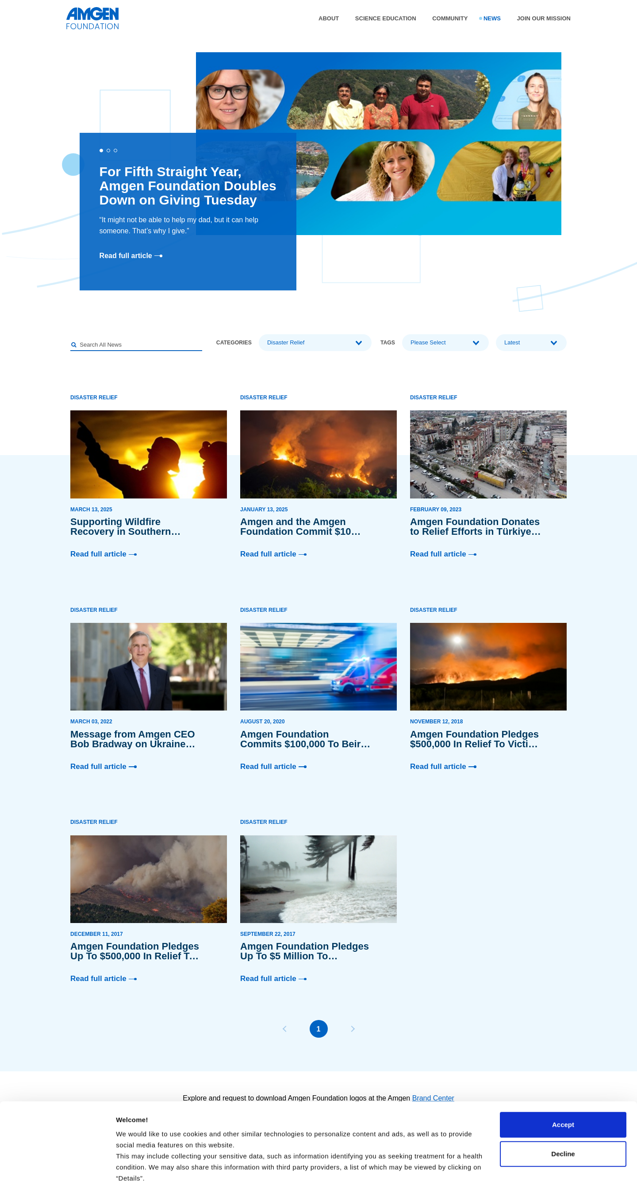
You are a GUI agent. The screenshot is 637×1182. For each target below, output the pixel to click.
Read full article (131, 255)
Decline (563, 1087)
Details (127, 1164)
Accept (563, 1058)
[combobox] (315, 342)
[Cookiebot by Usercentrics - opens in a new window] (57, 1164)
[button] (101, 150)
